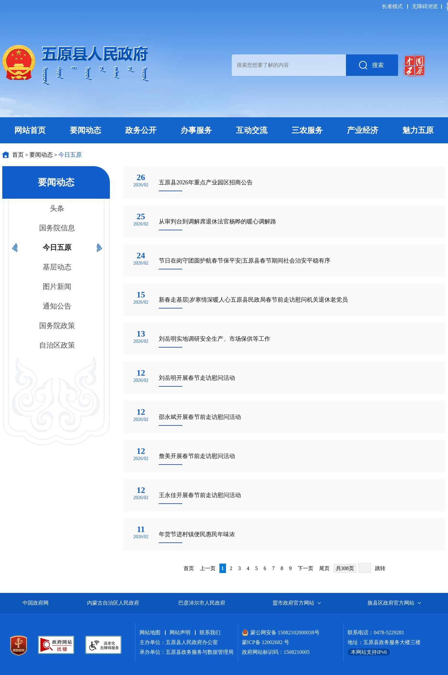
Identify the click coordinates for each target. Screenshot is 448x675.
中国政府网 (35, 603)
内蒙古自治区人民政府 (113, 603)
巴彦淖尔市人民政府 (201, 603)
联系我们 (210, 632)
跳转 (380, 568)
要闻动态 (41, 154)
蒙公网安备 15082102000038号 (281, 632)
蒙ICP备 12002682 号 (265, 642)
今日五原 (70, 154)
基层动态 (57, 267)
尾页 (324, 568)
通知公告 (57, 306)
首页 (18, 154)
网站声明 (180, 632)
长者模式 (392, 6)
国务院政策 (57, 326)
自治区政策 (57, 345)
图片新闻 (57, 286)
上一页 (208, 568)
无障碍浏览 (425, 6)
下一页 (305, 568)
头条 (57, 208)
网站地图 (150, 632)
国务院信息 (57, 228)
